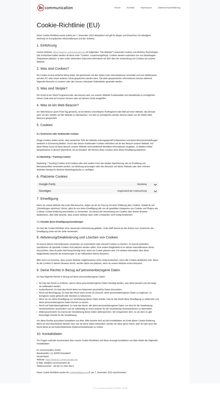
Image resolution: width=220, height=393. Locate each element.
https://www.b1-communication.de (69, 52)
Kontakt (130, 7)
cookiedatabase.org (78, 372)
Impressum (146, 7)
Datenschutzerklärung (169, 7)
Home (117, 7)
